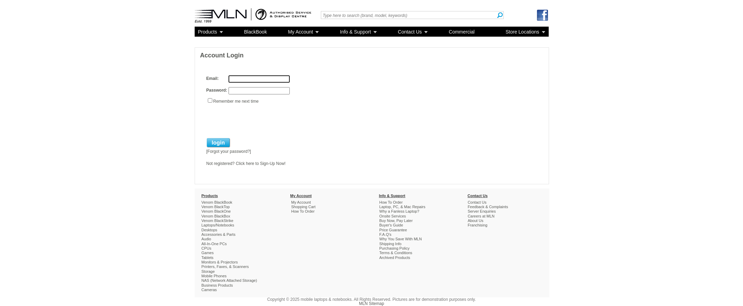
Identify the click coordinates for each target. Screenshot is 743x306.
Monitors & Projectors (220, 262)
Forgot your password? (228, 151)
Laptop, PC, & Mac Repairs (402, 207)
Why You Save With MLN (400, 239)
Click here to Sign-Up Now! (261, 163)
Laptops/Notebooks (218, 225)
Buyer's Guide (391, 225)
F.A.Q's (385, 234)
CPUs (207, 248)
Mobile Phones (214, 276)
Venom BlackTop (216, 207)
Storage (208, 271)
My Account (300, 32)
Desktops (209, 230)
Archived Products (394, 258)
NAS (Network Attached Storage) (229, 280)
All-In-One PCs (214, 244)
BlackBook (255, 32)
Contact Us (410, 32)
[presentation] (259, 120)
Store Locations (522, 32)
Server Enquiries (482, 211)
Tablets (208, 258)
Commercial (462, 32)
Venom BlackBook (217, 202)
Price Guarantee (393, 230)
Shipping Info (390, 244)
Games (208, 253)
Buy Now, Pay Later (396, 221)
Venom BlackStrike (217, 221)
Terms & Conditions (395, 253)
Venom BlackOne (216, 211)
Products (207, 32)
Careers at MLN (481, 216)
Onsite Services (392, 216)
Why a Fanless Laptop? (399, 211)
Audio (206, 239)
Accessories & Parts (218, 234)
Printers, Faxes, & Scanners (225, 267)
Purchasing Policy (394, 248)
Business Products (217, 285)
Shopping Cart (303, 207)
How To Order (303, 211)
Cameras (209, 290)
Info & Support (355, 32)
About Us (475, 221)
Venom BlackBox (216, 216)
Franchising (477, 225)
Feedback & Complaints (488, 207)
